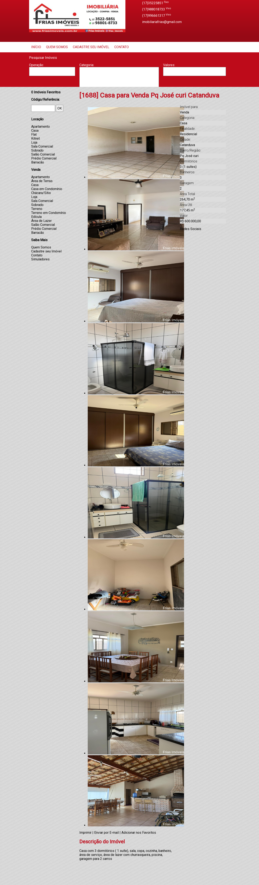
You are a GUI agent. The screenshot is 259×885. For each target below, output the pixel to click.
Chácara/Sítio (41, 193)
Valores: (169, 65)
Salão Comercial (43, 154)
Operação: (36, 65)
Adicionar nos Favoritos (138, 833)
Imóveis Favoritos (46, 92)
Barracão (119, 75)
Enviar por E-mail (106, 833)
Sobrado (37, 150)
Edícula (36, 217)
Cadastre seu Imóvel (91, 47)
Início (36, 47)
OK (59, 108)
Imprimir (85, 833)
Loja (34, 142)
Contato (121, 47)
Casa (119, 80)
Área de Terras (42, 181)
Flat (34, 134)
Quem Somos (57, 47)
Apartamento (119, 71)
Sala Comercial (42, 146)
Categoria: (86, 65)
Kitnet (35, 138)
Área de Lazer (41, 221)
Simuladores (40, 259)
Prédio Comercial (44, 158)
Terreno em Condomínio (48, 213)
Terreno (36, 209)
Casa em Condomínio (46, 189)
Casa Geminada (119, 84)
